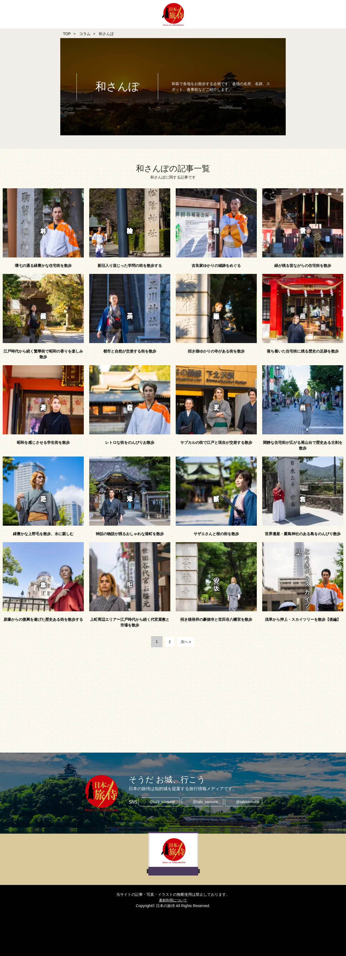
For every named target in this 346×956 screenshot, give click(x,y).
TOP (67, 34)
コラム (85, 34)
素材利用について (173, 900)
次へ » (186, 641)
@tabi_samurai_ (162, 802)
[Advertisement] (154, 698)
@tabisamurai (249, 802)
